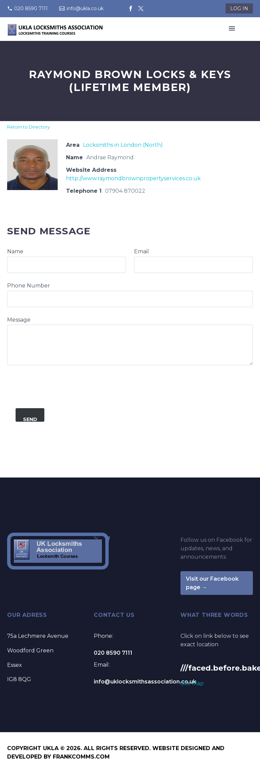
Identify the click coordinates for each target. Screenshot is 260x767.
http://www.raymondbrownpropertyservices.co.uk (133, 178)
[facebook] (108, 539)
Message (18, 320)
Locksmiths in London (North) (123, 145)
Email (141, 251)
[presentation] (58, 378)
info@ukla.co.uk (85, 8)
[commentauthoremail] (193, 265)
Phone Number (28, 285)
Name (15, 251)
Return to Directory (28, 127)
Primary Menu (232, 28)
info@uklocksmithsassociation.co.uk (145, 681)
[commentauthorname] (66, 265)
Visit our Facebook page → (212, 583)
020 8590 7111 (31, 8)
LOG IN (239, 8)
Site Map (192, 683)
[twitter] (96, 539)
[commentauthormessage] (130, 345)
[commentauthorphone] (130, 299)
